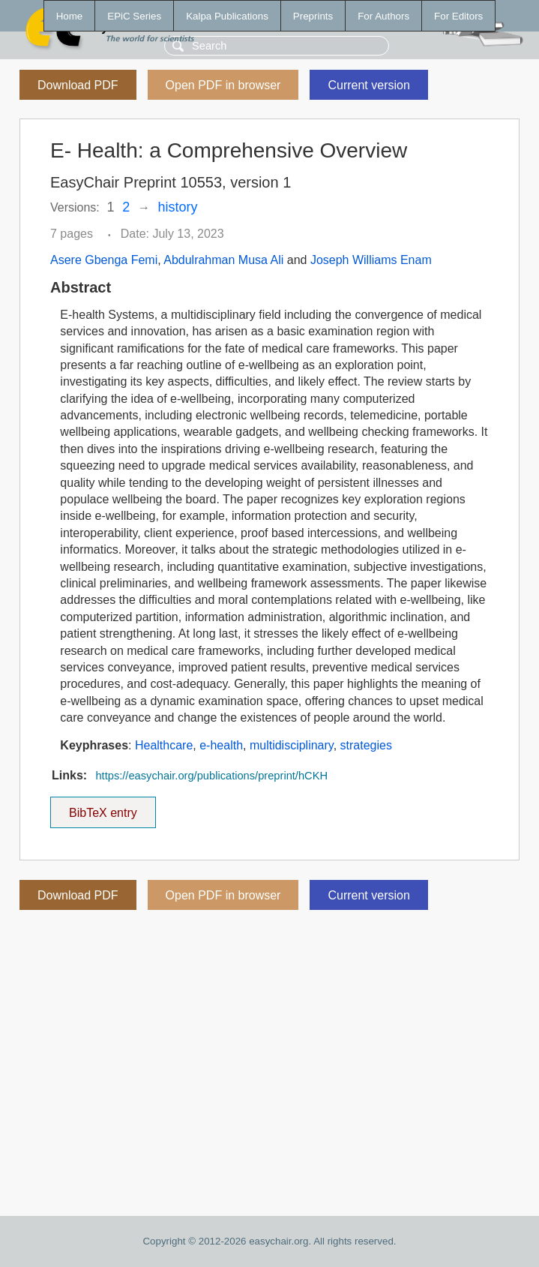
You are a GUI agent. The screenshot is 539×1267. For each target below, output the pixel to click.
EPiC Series (134, 16)
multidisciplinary (292, 745)
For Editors (458, 16)
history (178, 207)
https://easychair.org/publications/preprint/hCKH (211, 776)
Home (69, 16)
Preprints (313, 16)
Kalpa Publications (227, 16)
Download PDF (77, 85)
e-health (221, 745)
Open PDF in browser (223, 85)
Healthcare (164, 745)
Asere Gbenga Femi (103, 260)
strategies (366, 745)
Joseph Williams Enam (371, 260)
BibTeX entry (102, 808)
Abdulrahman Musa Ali (223, 260)
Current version (368, 85)
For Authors (383, 16)
